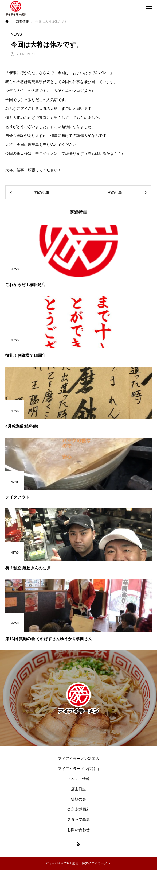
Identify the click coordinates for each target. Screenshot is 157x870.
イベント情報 (78, 779)
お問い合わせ (78, 830)
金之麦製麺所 (78, 809)
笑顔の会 (78, 799)
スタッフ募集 (78, 819)
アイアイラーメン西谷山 (78, 769)
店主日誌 (78, 789)
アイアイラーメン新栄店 (78, 758)
